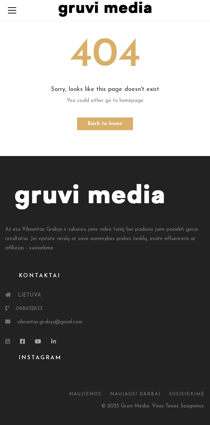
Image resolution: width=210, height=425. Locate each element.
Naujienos (85, 394)
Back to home (105, 123)
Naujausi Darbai (135, 394)
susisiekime (187, 394)
